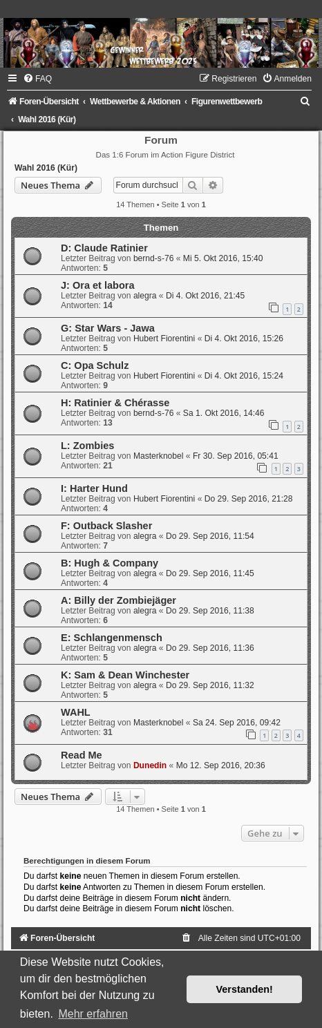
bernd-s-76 (153, 258)
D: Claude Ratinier (104, 248)
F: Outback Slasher (106, 525)
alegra (145, 296)
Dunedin (150, 765)
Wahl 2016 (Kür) (46, 168)
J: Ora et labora (98, 285)
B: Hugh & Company (109, 563)
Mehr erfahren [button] (93, 1014)
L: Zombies (87, 445)
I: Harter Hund (94, 488)
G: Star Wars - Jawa (108, 328)
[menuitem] (37, 79)
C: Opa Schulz (95, 365)
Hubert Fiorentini (164, 338)
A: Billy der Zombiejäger (118, 600)
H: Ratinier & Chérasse (115, 402)
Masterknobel (158, 456)
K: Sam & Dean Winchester (125, 674)
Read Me (81, 755)
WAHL (76, 712)
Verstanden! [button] (244, 989)
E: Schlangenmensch (111, 637)
